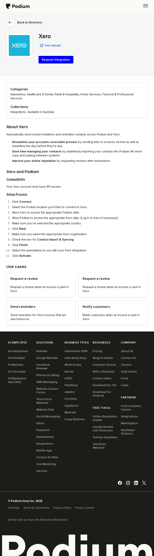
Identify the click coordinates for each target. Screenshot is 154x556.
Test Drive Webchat (99, 445)
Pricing (97, 351)
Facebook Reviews (43, 366)
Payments (43, 430)
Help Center (129, 371)
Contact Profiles (47, 457)
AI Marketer (16, 364)
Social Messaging (48, 416)
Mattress (70, 412)
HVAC (68, 378)
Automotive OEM (76, 351)
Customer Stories (104, 364)
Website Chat (45, 409)
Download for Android (102, 393)
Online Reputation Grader (105, 418)
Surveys (41, 470)
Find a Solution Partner (131, 407)
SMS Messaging (47, 382)
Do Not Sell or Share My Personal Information (37, 519)
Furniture (71, 398)
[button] (145, 5)
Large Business (75, 419)
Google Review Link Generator (103, 428)
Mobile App (44, 450)
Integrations (44, 443)
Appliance (71, 405)
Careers (126, 364)
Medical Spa (73, 364)
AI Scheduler (16, 358)
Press (124, 378)
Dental (69, 371)
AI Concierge (17, 371)
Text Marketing (46, 464)
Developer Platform (128, 431)
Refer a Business (103, 371)
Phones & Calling (47, 375)
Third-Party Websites (44, 400)
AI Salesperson (18, 351)
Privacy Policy (62, 507)
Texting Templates (105, 437)
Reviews (41, 351)
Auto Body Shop (75, 358)
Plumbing (71, 385)
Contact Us (128, 358)
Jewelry (70, 392)
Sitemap (13, 507)
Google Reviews (47, 358)
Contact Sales (102, 378)
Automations (45, 436)
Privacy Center (84, 507)
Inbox (40, 423)
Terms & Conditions (36, 507)
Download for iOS (105, 385)
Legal (124, 385)
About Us (127, 351)
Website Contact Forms (47, 390)
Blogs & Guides (103, 358)
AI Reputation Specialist (17, 380)
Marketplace (129, 423)
